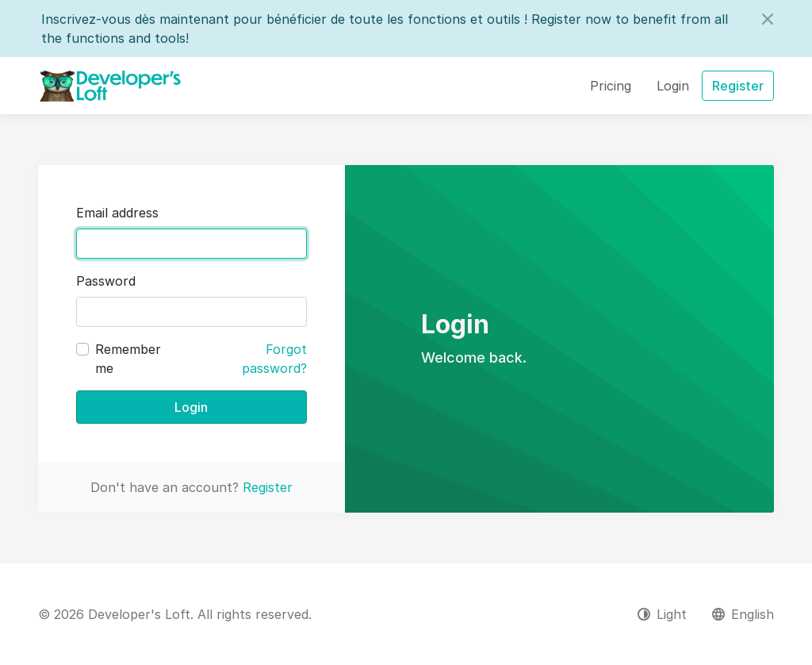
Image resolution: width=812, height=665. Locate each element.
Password (106, 281)
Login (191, 407)
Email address (117, 213)
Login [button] (673, 86)
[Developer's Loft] (110, 86)
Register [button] (738, 86)
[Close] (768, 19)
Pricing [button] (610, 86)
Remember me (128, 358)
